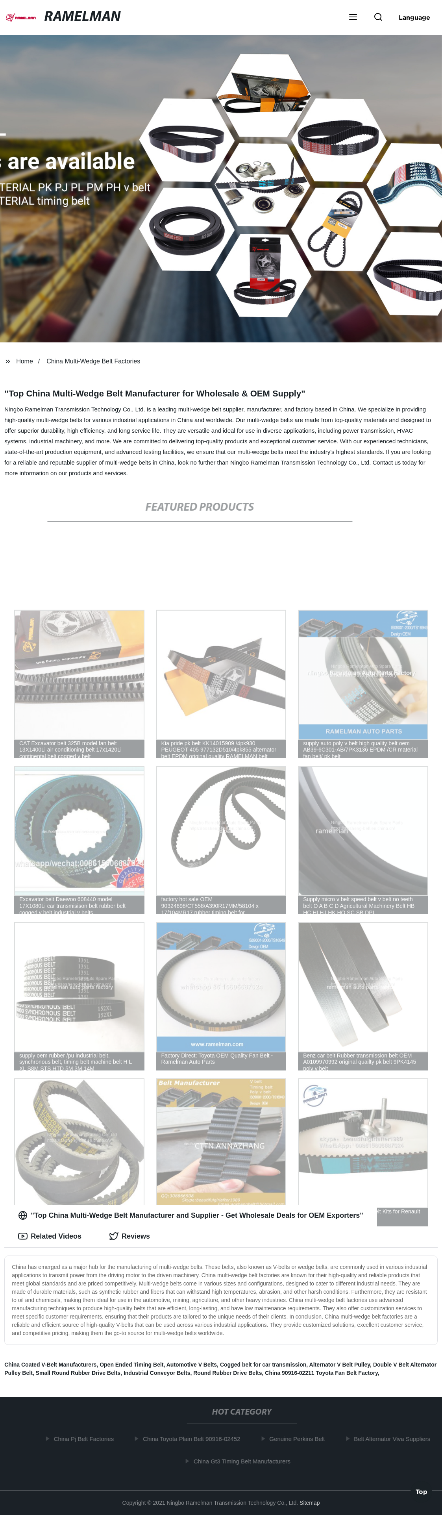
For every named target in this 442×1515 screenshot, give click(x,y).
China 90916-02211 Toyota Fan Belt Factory (321, 1373)
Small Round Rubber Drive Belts (78, 1373)
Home (24, 361)
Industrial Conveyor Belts (157, 1373)
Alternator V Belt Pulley (339, 1364)
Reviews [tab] (129, 1236)
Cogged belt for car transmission (263, 1364)
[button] (353, 17)
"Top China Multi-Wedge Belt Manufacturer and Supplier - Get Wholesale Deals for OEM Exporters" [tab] (190, 1215)
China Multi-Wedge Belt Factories (93, 361)
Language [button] (414, 17)
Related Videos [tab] (49, 1236)
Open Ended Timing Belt (131, 1364)
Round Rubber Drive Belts (227, 1373)
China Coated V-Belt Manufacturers (50, 1364)
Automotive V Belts (191, 1364)
